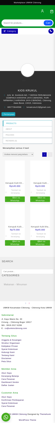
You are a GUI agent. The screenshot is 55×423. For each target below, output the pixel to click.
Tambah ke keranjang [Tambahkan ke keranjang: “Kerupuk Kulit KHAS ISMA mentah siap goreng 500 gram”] (16, 235)
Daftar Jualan (7, 385)
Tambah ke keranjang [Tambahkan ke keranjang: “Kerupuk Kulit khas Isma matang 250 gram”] (41, 235)
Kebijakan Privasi (9, 346)
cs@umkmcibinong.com (16, 328)
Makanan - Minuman (15, 284)
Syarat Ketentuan (9, 349)
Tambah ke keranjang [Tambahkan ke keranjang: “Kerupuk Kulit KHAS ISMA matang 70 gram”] (41, 191)
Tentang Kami (7, 355)
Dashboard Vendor (10, 382)
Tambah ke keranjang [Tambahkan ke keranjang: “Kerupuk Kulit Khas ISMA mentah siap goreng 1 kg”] (16, 191)
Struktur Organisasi (10, 343)
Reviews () (11, 141)
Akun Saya (6, 373)
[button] (5, 417)
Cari (48, 23)
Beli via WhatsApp (15, 199)
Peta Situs (6, 361)
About (9, 129)
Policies (10, 135)
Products (11, 123)
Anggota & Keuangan (11, 340)
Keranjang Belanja (10, 376)
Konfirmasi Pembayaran (12, 400)
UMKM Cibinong (19, 414)
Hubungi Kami (8, 352)
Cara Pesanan (8, 379)
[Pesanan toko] (18, 154)
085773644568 (14, 107)
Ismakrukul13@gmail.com (38, 107)
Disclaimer (6, 358)
